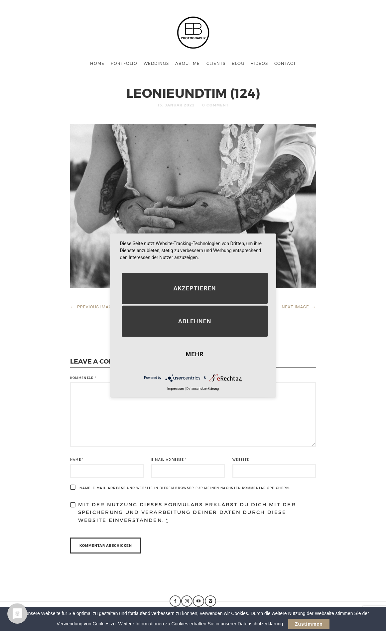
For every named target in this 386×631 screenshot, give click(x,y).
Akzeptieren (194, 287)
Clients (215, 63)
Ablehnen (194, 320)
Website (240, 459)
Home (97, 63)
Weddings (156, 63)
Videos (259, 63)
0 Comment (215, 105)
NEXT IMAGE (299, 306)
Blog (238, 63)
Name (77, 459)
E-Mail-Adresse (169, 459)
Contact (285, 63)
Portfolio (124, 63)
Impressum (175, 388)
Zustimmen (309, 624)
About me (187, 63)
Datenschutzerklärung (203, 388)
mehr (194, 353)
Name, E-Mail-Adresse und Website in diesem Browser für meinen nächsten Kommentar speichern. (184, 488)
